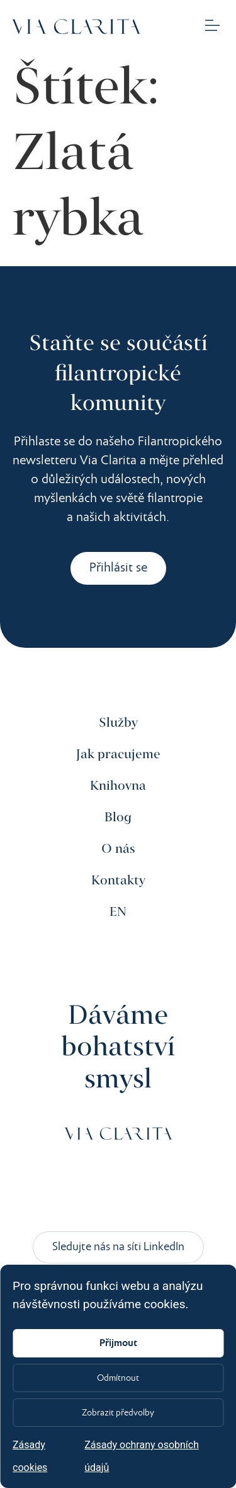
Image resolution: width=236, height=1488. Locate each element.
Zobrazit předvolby (118, 1413)
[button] (213, 26)
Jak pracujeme (118, 755)
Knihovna (118, 786)
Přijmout (118, 1344)
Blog (118, 818)
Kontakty (118, 881)
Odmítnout (118, 1378)
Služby (118, 723)
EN (118, 912)
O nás (118, 849)
